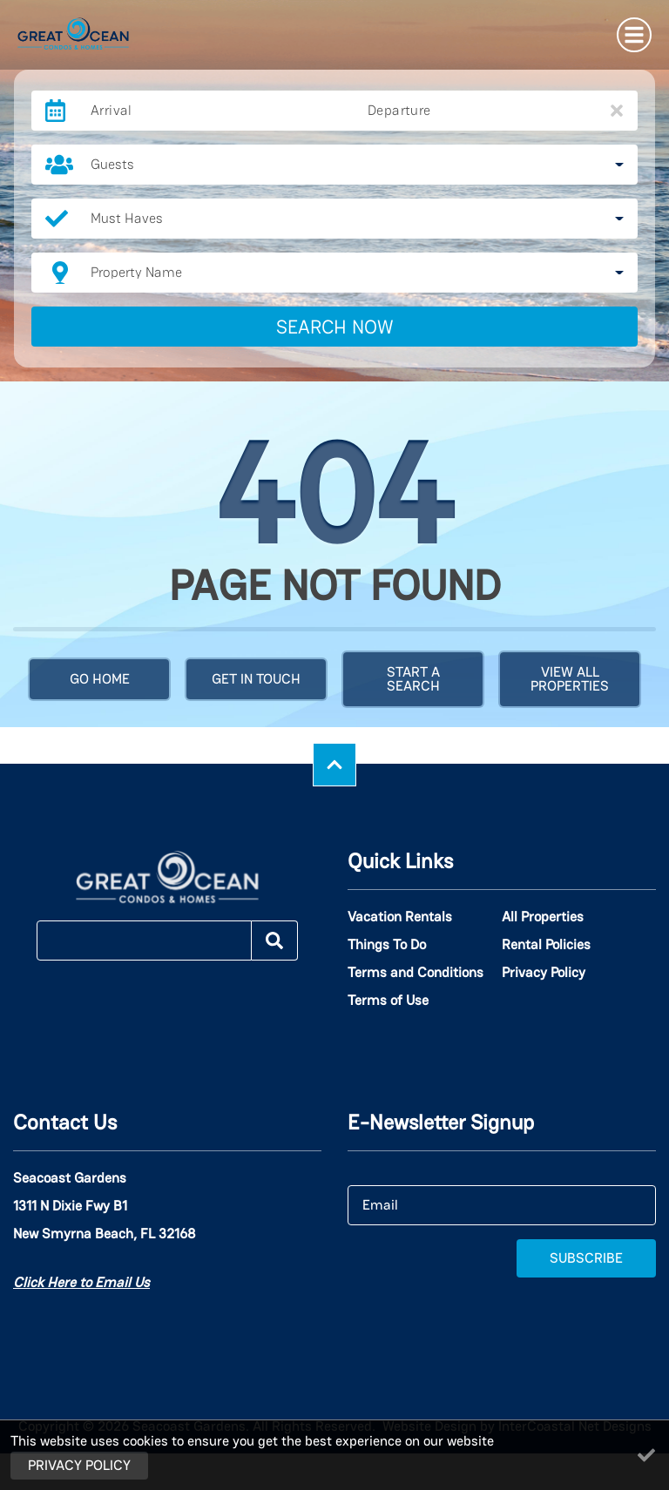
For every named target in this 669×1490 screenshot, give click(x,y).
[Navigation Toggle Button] (634, 34)
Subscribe (586, 1258)
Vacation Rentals (400, 917)
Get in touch (256, 679)
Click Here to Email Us (81, 1282)
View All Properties (569, 679)
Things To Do (387, 945)
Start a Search (413, 679)
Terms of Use (388, 1001)
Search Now (335, 326)
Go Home (100, 679)
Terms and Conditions (415, 973)
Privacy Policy (543, 973)
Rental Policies (546, 945)
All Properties (543, 917)
